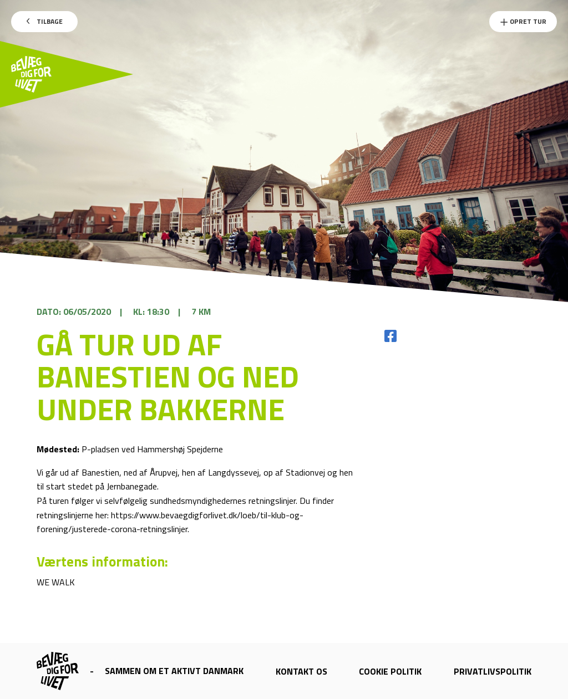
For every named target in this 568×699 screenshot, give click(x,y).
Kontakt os (301, 671)
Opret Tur (523, 21)
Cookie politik (390, 671)
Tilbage (45, 21)
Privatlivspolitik (492, 671)
